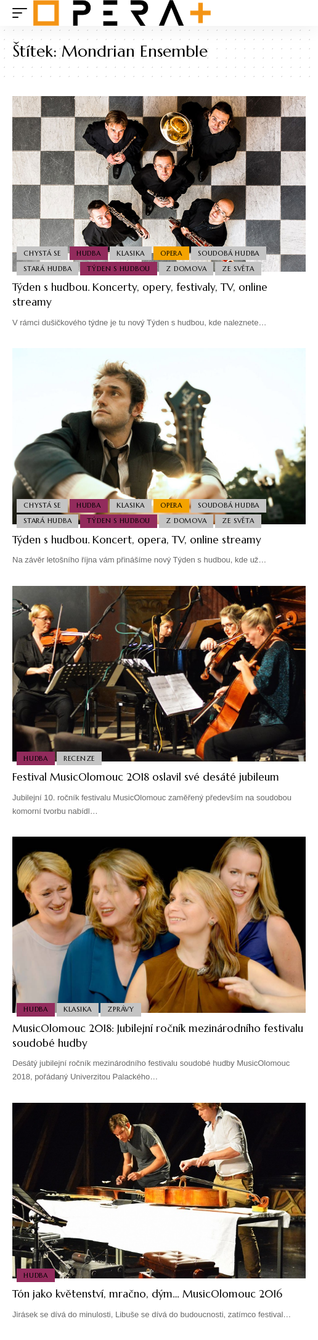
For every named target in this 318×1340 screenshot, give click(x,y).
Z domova (186, 268)
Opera (171, 253)
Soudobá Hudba (228, 253)
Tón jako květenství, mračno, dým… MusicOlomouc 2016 (147, 1294)
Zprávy (120, 1009)
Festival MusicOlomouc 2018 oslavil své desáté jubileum (145, 777)
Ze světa (238, 268)
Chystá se (42, 253)
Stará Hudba (47, 268)
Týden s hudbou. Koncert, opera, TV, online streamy (136, 539)
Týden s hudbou (118, 268)
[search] (297, 13)
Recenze (79, 758)
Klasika (130, 253)
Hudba (88, 253)
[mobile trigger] (22, 13)
